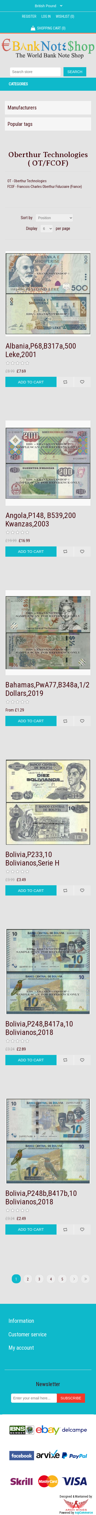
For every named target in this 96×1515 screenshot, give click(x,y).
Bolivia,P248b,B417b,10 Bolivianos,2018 (41, 1197)
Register (29, 16)
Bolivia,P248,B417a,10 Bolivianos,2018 (39, 1028)
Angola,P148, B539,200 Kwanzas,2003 (40, 519)
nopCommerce (84, 1512)
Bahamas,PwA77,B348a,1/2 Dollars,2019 (47, 688)
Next (73, 1278)
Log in (46, 16)
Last (85, 1278)
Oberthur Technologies (30, 181)
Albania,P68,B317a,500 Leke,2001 (40, 350)
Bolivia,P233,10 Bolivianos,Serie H (32, 858)
